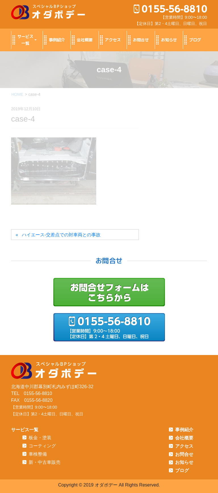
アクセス (110, 39)
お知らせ (166, 39)
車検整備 (34, 454)
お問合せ (138, 39)
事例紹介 (54, 39)
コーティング (39, 445)
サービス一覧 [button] (22, 40)
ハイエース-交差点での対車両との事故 (61, 234)
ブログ (192, 39)
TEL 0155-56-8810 (31, 393)
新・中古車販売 (41, 462)
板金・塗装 (36, 437)
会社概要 (82, 39)
